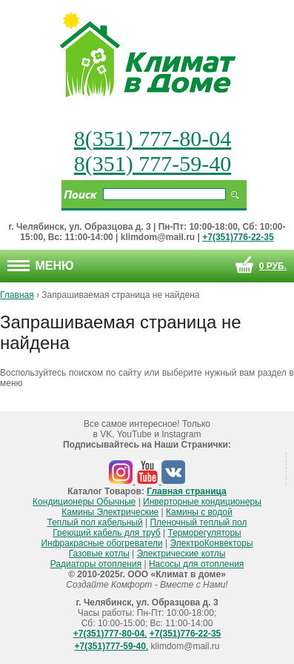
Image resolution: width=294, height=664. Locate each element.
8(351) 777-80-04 (152, 138)
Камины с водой (199, 512)
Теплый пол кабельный (95, 522)
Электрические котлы (181, 553)
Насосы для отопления (196, 564)
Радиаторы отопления (96, 564)
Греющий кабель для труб (106, 533)
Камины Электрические (109, 512)
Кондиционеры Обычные (84, 502)
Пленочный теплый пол (198, 522)
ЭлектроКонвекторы (211, 543)
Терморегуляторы (204, 533)
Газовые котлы (99, 553)
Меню (40, 265)
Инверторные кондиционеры (202, 502)
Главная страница (187, 491)
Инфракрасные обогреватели (101, 543)
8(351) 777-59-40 (152, 163)
